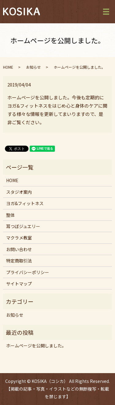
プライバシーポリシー (27, 272)
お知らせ (33, 67)
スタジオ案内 (19, 192)
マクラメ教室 (19, 238)
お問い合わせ (19, 249)
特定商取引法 (19, 261)
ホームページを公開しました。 (36, 345)
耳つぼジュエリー (23, 226)
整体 (10, 215)
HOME (8, 67)
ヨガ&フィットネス (25, 203)
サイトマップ (19, 284)
